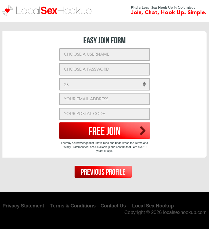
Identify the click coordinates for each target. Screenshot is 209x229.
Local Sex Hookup (153, 206)
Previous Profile (103, 172)
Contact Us (113, 206)
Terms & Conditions (73, 206)
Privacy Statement (23, 206)
